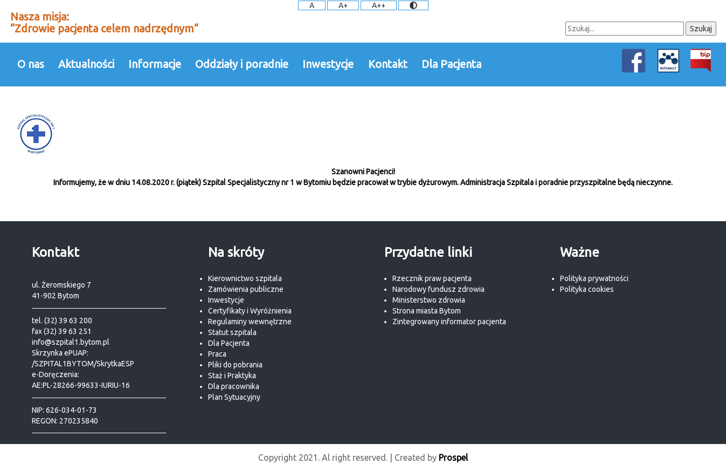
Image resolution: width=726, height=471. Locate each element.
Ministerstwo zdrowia (428, 300)
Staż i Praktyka (232, 375)
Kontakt (387, 64)
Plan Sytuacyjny (234, 397)
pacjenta (492, 321)
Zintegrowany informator (435, 321)
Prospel (453, 457)
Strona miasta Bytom (426, 310)
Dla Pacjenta (451, 64)
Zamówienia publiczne (246, 289)
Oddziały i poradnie (241, 64)
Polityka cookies (587, 289)
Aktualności (86, 64)
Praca (217, 354)
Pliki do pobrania (235, 364)
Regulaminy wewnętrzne (250, 321)
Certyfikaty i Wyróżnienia (250, 310)
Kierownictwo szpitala (245, 278)
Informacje (154, 64)
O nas (30, 64)
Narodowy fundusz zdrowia (438, 289)
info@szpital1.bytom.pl (70, 342)
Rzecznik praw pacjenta (432, 278)
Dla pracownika (233, 386)
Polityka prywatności (594, 278)
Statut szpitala (232, 332)
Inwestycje (328, 64)
